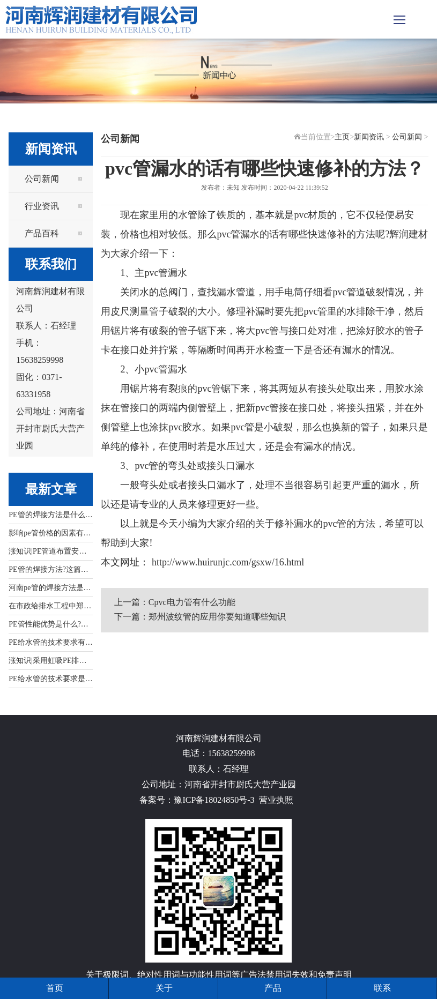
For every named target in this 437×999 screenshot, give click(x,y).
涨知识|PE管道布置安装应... (54, 551)
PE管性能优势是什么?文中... (55, 624)
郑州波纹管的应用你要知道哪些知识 (217, 616)
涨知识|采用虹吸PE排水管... (54, 661)
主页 (342, 137)
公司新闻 (42, 178)
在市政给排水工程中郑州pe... (56, 606)
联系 (382, 988)
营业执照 (276, 799)
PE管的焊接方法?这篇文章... (55, 569)
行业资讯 (42, 206)
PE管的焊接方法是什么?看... (55, 515)
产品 (273, 988)
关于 (164, 988)
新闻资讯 (369, 137)
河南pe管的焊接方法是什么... (56, 588)
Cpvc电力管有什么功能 (192, 602)
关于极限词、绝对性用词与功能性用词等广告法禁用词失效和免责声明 (219, 974)
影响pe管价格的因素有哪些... (56, 533)
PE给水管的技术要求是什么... (57, 679)
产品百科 (42, 233)
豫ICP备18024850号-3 (214, 799)
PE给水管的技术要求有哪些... (57, 642)
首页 (54, 988)
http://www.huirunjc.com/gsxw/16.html (226, 562)
